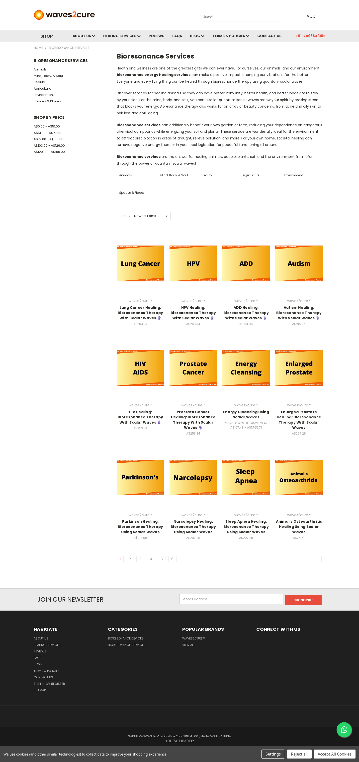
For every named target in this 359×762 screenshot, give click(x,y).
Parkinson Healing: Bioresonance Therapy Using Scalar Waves (140, 526)
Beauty (39, 82)
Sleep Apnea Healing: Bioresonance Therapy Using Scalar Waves (246, 526)
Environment (44, 94)
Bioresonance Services (127, 644)
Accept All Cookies (335, 754)
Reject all (299, 754)
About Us (84, 35)
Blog (197, 35)
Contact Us (269, 35)
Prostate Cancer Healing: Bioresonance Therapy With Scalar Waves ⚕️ (193, 419)
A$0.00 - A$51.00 (47, 126)
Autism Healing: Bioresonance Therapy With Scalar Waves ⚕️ (299, 312)
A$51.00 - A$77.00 (47, 132)
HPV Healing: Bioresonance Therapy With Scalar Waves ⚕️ (193, 312)
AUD (311, 16)
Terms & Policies (230, 35)
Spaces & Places (47, 101)
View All (188, 644)
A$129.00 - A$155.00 (49, 151)
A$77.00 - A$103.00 (48, 139)
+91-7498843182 (310, 35)
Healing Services (122, 35)
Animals (40, 69)
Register (58, 683)
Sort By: (125, 215)
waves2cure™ (193, 637)
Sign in (39, 683)
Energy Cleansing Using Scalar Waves (246, 414)
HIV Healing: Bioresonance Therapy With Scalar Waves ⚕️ (140, 417)
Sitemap (40, 689)
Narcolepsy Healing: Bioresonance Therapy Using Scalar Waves (193, 526)
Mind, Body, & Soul (48, 75)
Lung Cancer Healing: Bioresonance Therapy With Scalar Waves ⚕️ (140, 312)
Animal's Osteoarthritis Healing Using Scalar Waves (299, 526)
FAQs (177, 35)
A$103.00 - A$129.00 (49, 145)
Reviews (156, 35)
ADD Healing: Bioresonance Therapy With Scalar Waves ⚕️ (246, 312)
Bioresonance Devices (126, 637)
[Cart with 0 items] (324, 16)
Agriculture (42, 88)
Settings (273, 754)
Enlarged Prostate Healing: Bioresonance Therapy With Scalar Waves (299, 419)
